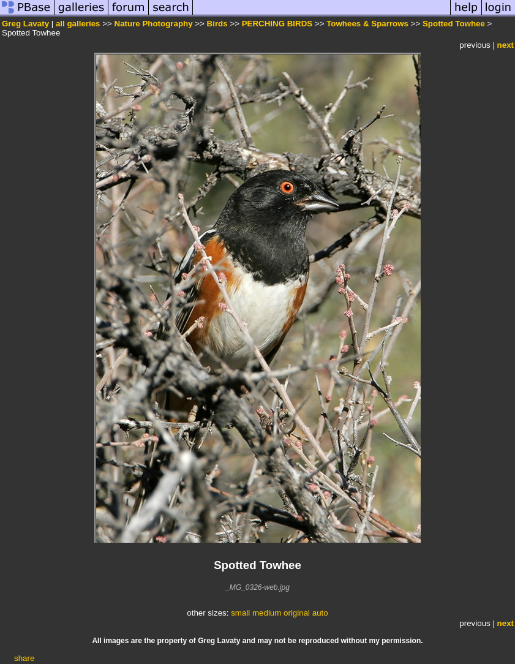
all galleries (78, 23)
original (297, 612)
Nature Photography (154, 23)
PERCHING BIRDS (277, 23)
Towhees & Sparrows (367, 23)
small (240, 612)
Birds (217, 23)
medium (266, 612)
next (505, 45)
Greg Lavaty (25, 23)
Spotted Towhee (454, 23)
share (24, 658)
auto (320, 612)
